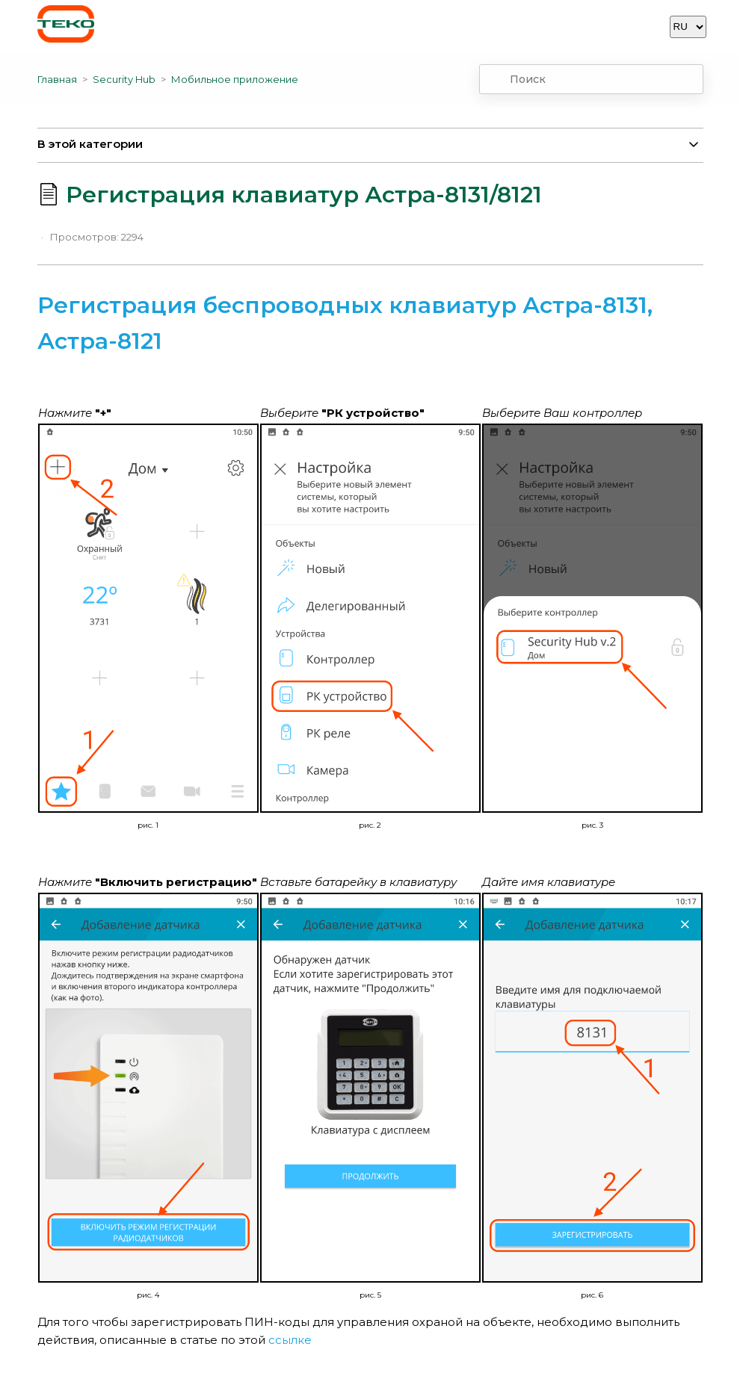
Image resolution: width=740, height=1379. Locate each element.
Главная (57, 79)
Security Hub (124, 79)
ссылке (291, 1340)
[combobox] (591, 79)
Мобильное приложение (234, 79)
